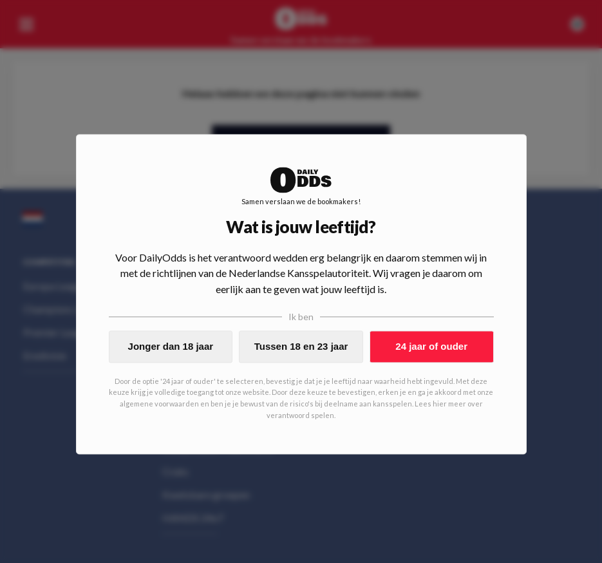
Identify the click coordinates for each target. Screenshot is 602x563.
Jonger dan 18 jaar (171, 346)
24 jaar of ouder (431, 346)
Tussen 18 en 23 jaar (301, 346)
